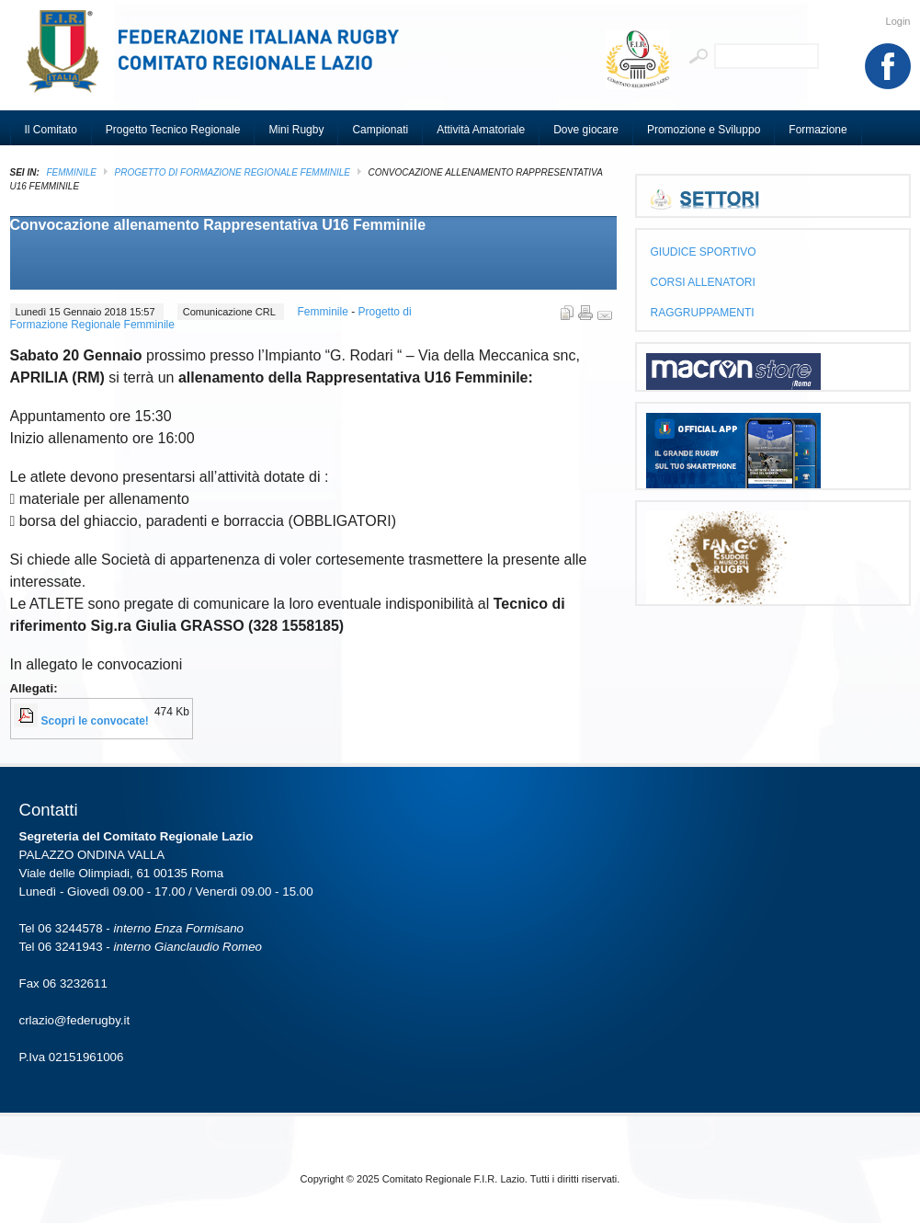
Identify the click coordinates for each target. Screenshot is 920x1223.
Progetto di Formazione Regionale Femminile (233, 172)
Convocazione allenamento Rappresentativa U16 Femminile (218, 225)
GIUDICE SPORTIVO (703, 252)
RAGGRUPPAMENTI (703, 312)
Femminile (72, 172)
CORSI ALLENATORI (703, 282)
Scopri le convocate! (95, 720)
